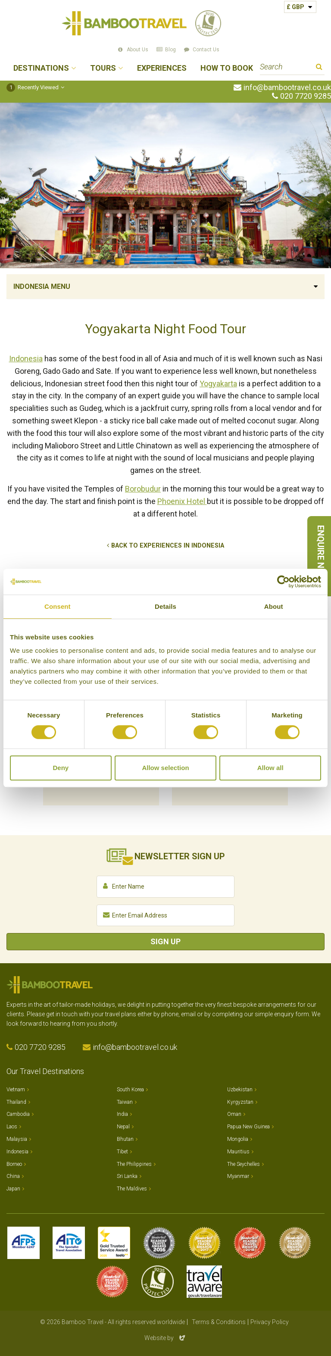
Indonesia (26, 358)
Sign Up (165, 941)
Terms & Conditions (219, 1321)
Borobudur (143, 488)
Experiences (162, 68)
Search (319, 68)
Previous (17, 728)
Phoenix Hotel (182, 501)
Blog (170, 50)
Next (314, 728)
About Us (137, 50)
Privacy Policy (269, 1321)
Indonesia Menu (41, 286)
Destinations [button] (41, 68)
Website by (165, 1337)
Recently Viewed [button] (32, 87)
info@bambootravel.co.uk (287, 87)
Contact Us (206, 50)
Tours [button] (103, 68)
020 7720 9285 (305, 96)
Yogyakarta (218, 383)
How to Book (226, 68)
